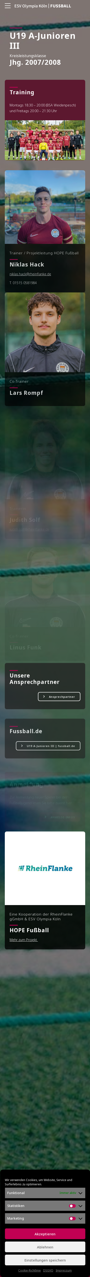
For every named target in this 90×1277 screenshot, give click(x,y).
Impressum (64, 1270)
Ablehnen (45, 1247)
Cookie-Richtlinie (29, 1270)
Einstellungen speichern (45, 1260)
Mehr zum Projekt (24, 939)
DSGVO (48, 1270)
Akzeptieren (45, 1234)
